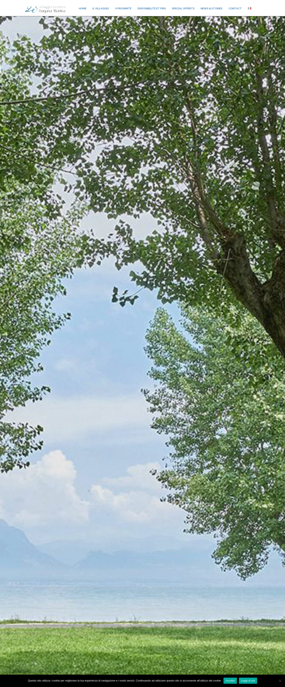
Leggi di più (248, 680)
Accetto (230, 680)
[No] (280, 681)
